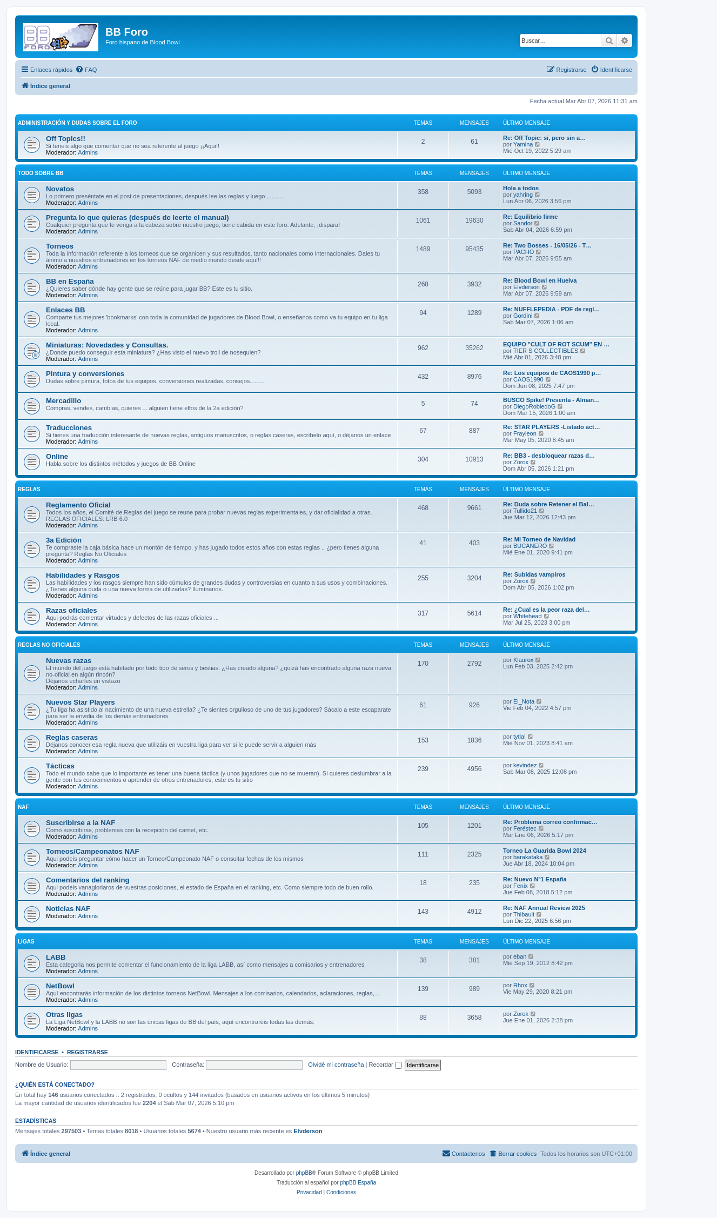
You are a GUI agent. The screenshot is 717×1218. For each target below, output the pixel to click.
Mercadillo (63, 401)
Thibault (523, 914)
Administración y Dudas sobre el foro (77, 123)
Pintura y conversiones (85, 374)
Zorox (520, 462)
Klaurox (523, 660)
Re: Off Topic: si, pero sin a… (544, 138)
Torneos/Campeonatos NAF (92, 851)
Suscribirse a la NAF (80, 823)
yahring (523, 194)
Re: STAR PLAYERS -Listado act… (551, 427)
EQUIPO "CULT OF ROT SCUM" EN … (556, 344)
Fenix (520, 885)
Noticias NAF (68, 909)
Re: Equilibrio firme (530, 216)
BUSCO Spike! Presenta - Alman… (551, 400)
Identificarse (37, 1052)
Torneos (59, 246)
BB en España (70, 281)
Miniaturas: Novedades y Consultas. (107, 345)
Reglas (29, 489)
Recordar (385, 1064)
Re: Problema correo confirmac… (550, 822)
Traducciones (69, 428)
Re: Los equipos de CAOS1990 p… (552, 373)
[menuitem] (86, 69)
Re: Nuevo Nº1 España (535, 879)
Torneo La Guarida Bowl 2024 (544, 850)
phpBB (304, 1173)
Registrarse (87, 1052)
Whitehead (527, 616)
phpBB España (358, 1183)
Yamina (523, 144)
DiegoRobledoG (534, 406)
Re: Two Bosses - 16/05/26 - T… (547, 245)
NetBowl (60, 986)
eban (519, 956)
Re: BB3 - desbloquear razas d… (549, 455)
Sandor (522, 223)
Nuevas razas (68, 661)
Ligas (26, 942)
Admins (88, 152)
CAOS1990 (528, 379)
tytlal (519, 736)
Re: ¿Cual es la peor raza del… (546, 609)
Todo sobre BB (40, 173)
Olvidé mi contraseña (336, 1064)
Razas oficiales (71, 610)
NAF (23, 807)
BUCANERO (530, 546)
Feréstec (525, 828)
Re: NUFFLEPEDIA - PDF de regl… (551, 309)
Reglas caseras (72, 737)
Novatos (60, 189)
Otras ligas (64, 1014)
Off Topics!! (65, 139)
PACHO (523, 252)
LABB (56, 957)
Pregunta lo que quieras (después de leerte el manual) (137, 217)
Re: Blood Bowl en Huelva (540, 280)
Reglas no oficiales (49, 645)
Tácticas (60, 766)
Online (57, 456)
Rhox (520, 985)
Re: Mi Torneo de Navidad (539, 539)
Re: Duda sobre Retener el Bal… (548, 504)
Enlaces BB (65, 310)
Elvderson (526, 287)
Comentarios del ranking (88, 880)
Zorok (520, 1013)
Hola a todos (521, 188)
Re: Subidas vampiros (534, 574)
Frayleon (525, 433)
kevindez (525, 765)
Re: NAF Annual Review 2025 (544, 908)
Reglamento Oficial (78, 505)
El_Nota (523, 701)
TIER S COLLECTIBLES (545, 350)
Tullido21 (525, 510)
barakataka (527, 857)
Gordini (522, 315)
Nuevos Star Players (80, 702)
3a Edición (64, 540)
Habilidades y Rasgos (82, 575)
